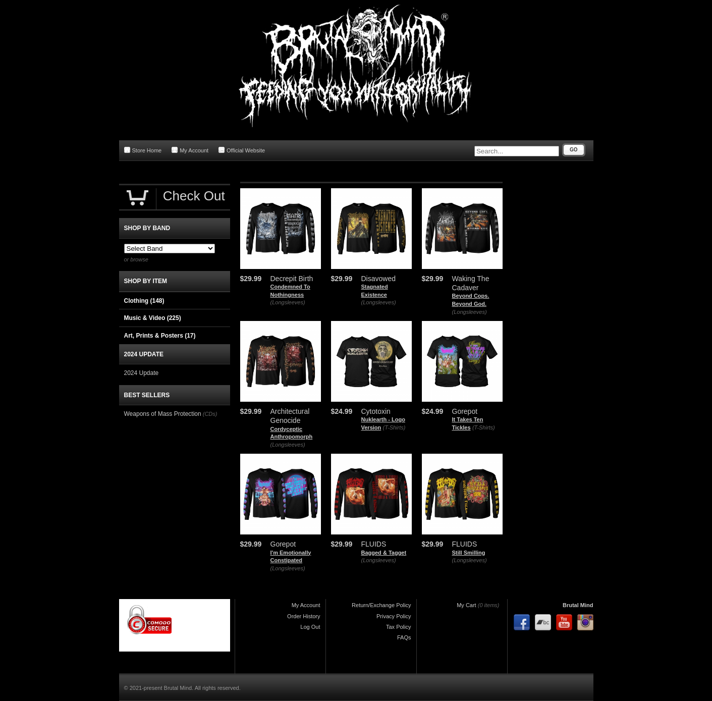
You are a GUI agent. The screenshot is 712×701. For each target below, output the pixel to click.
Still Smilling (468, 553)
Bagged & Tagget (384, 553)
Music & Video (152, 317)
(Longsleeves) (287, 302)
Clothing (144, 300)
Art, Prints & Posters (160, 335)
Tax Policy (398, 627)
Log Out (310, 627)
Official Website (241, 150)
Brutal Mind (578, 605)
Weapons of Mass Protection (162, 413)
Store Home (143, 150)
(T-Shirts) (394, 427)
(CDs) (210, 414)
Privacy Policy (393, 616)
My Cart (466, 605)
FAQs (404, 637)
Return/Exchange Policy (381, 605)
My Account (190, 150)
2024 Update (141, 372)
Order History (303, 616)
